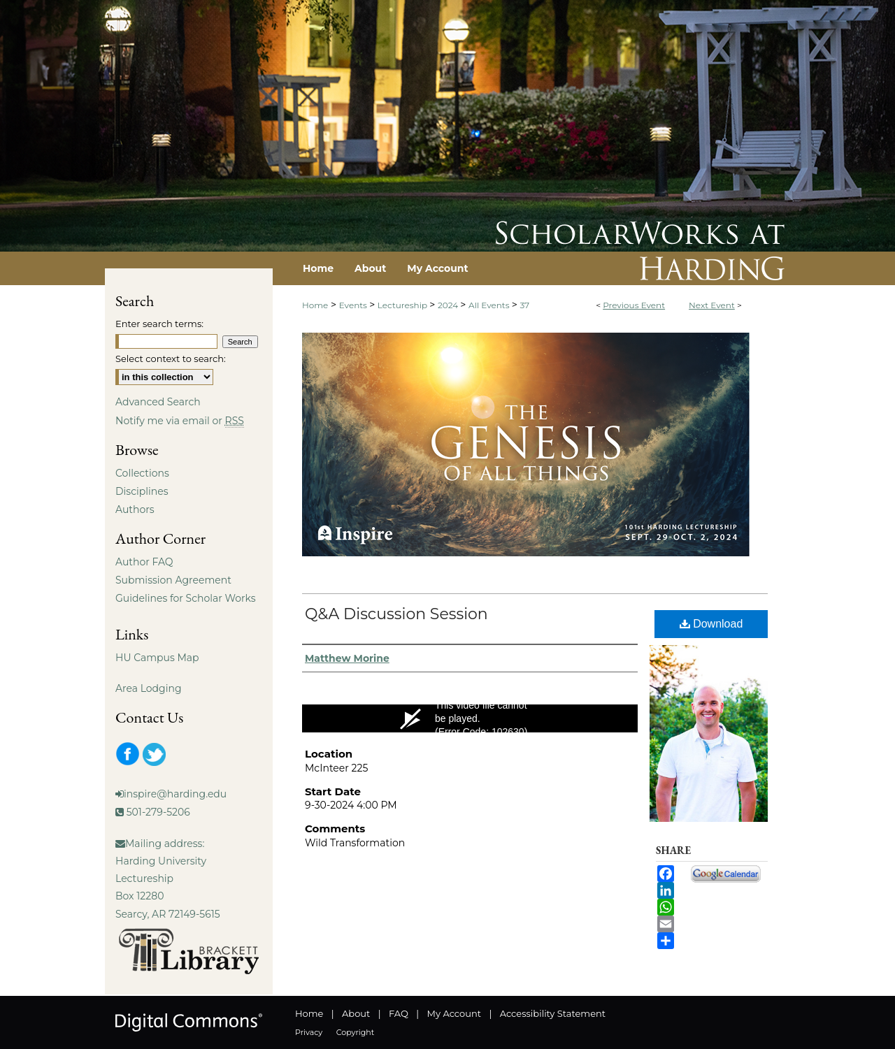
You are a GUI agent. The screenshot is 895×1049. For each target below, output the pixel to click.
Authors (135, 509)
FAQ (398, 1013)
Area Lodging (148, 688)
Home (315, 305)
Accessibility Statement (553, 1013)
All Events (490, 305)
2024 (449, 305)
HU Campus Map (157, 657)
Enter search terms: (159, 323)
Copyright (355, 1032)
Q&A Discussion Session (396, 614)
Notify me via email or (179, 420)
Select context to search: (170, 358)
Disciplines (141, 491)
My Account (454, 1013)
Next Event (712, 305)
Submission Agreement (173, 580)
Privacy (308, 1032)
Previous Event (634, 305)
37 (524, 305)
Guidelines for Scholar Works (185, 598)
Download (711, 624)
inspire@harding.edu (175, 794)
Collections (142, 473)
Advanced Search (158, 402)
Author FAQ (144, 562)
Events (354, 305)
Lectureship (403, 305)
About (356, 1013)
